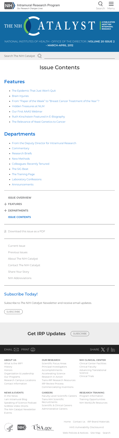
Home (67, 421)
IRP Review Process (53, 383)
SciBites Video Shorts (16, 406)
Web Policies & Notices (75, 432)
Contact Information (15, 383)
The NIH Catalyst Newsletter (20, 409)
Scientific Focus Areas (54, 363)
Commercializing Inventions (57, 387)
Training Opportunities (92, 399)
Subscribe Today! (21, 294)
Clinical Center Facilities (92, 363)
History (8, 366)
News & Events (14, 392)
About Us (10, 360)
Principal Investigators (54, 366)
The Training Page (23, 174)
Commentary (20, 148)
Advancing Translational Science (92, 371)
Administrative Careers (54, 408)
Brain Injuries (20, 96)
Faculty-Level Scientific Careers (59, 396)
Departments (19, 134)
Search (106, 432)
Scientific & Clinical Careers (57, 405)
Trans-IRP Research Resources (58, 380)
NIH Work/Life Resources (93, 402)
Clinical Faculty (87, 366)
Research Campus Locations (20, 380)
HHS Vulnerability (86, 427)
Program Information (91, 396)
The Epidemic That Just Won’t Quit (34, 90)
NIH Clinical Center (92, 360)
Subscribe (13, 311)
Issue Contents (19, 217)
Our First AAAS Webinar (27, 111)
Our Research (51, 360)
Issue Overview (19, 197)
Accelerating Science (53, 373)
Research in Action (52, 376)
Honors (8, 370)
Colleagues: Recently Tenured (30, 163)
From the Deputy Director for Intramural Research (44, 143)
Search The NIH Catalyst (19, 55)
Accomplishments (52, 370)
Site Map (95, 432)
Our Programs (12, 376)
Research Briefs (22, 153)
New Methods (21, 158)
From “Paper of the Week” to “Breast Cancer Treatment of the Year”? (55, 101)
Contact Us (79, 421)
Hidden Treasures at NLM (28, 106)
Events (8, 412)
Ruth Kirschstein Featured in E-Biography (38, 116)
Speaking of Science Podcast (20, 402)
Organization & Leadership (19, 373)
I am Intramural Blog (15, 399)
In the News (11, 396)
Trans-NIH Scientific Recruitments (53, 401)
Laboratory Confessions (27, 179)
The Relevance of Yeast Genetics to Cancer (39, 121)
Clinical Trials (86, 376)
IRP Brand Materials (98, 421)
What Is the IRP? (13, 363)
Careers (47, 392)
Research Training (91, 392)
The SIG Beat (20, 168)
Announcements (22, 184)
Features (14, 81)
